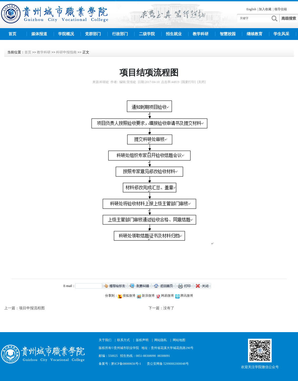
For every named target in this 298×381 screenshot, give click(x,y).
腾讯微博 (186, 295)
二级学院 (147, 34)
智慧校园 (228, 34)
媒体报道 (39, 34)
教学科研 (200, 34)
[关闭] (201, 82)
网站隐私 (160, 340)
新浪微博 (148, 295)
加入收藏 (265, 9)
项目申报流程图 (32, 308)
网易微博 (167, 295)
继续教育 (254, 34)
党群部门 (93, 34)
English (251, 9)
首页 (12, 34)
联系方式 (123, 340)
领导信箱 (280, 9)
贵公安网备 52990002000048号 (168, 363)
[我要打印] (188, 82)
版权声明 (142, 340)
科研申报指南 (66, 52)
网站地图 (179, 340)
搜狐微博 (128, 295)
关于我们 (105, 340)
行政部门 (120, 34)
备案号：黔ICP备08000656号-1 (120, 363)
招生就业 (174, 34)
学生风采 (281, 34)
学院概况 (66, 34)
